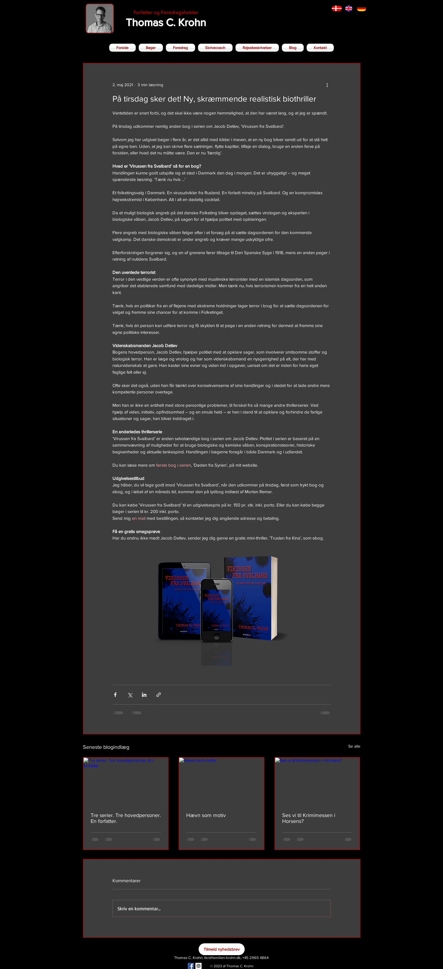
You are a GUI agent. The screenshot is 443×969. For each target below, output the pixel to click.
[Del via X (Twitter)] (130, 694)
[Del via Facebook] (115, 694)
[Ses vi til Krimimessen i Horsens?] (317, 781)
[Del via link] (158, 694)
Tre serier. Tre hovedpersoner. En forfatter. (126, 818)
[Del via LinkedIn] (144, 694)
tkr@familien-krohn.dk (222, 957)
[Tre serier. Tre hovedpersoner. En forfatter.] (126, 781)
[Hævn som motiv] (221, 781)
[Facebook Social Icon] (191, 966)
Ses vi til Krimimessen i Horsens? (308, 818)
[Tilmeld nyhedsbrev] (222, 949)
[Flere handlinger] (327, 84)
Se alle (354, 746)
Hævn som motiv (206, 815)
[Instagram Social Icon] (198, 966)
